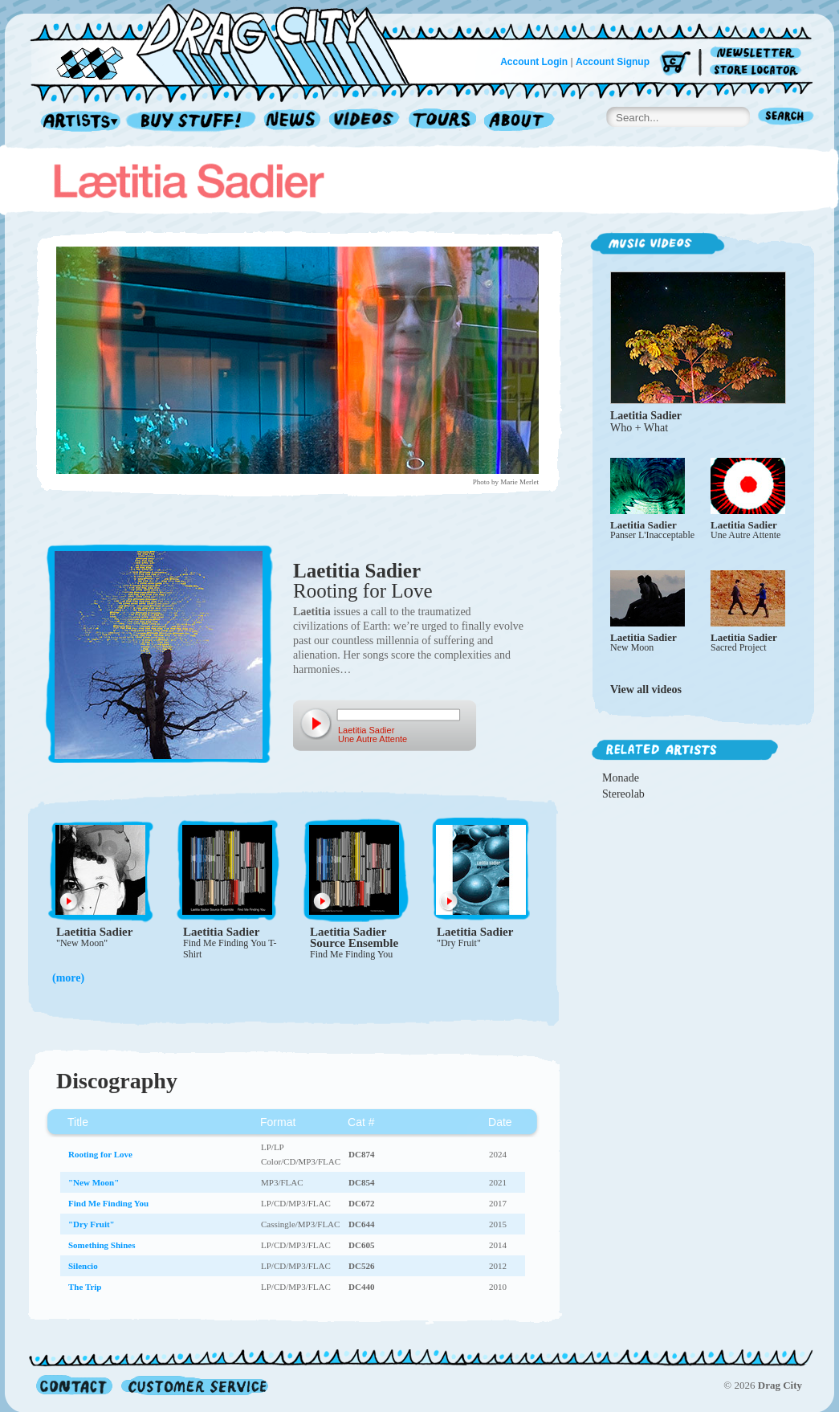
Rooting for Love (363, 591)
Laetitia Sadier (357, 571)
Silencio (83, 1266)
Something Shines (101, 1245)
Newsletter (758, 53)
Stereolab (623, 794)
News (293, 122)
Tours (442, 122)
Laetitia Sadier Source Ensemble (354, 937)
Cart (675, 64)
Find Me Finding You (351, 954)
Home (229, 43)
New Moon (632, 647)
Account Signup (613, 61)
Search (786, 118)
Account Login (534, 61)
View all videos (646, 690)
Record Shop (192, 122)
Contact (74, 1385)
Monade (620, 778)
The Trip (84, 1287)
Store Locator (758, 70)
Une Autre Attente (745, 535)
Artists (76, 122)
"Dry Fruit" (459, 943)
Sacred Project (739, 647)
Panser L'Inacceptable (652, 535)
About (519, 122)
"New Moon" (82, 943)
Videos (365, 122)
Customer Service (193, 1385)
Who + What (639, 428)
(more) (68, 978)
